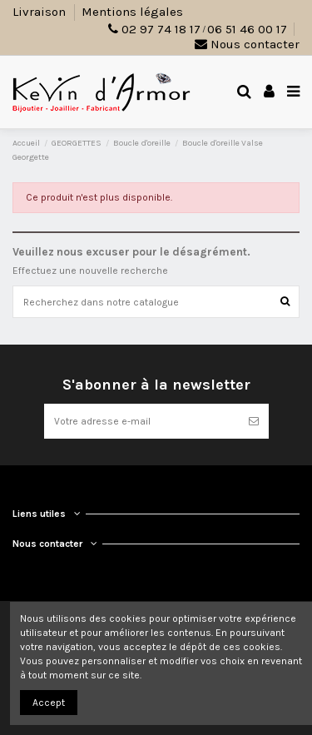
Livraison (40, 11)
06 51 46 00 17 (247, 29)
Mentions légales (132, 11)
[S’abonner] (254, 421)
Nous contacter (247, 44)
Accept (48, 702)
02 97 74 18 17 (161, 29)
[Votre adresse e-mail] (141, 421)
